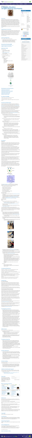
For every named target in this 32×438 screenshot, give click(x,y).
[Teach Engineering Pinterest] (27, 436)
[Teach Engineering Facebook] (23, 436)
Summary (23, 44)
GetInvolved (18, 3)
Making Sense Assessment (8, 306)
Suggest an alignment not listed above (6, 46)
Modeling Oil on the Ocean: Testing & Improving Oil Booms (13, 393)
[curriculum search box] (25, 1)
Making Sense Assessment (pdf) (5, 94)
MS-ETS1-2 (28, 29)
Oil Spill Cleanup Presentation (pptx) (5, 92)
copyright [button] (11, 78)
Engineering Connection (24, 45)
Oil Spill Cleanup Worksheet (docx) (5, 89)
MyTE (29, 436)
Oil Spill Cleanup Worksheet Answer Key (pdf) (6, 91)
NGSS (2, 27)
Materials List (23, 47)
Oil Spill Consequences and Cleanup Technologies (4, 387)
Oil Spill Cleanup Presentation (14, 112)
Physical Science (28, 26)
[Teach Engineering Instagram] (25, 436)
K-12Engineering (7, 3)
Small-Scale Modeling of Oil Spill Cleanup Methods (4, 393)
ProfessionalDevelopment (21, 3)
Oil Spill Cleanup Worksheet (6, 52)
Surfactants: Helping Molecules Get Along (13, 387)
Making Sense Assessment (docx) (5, 93)
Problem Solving (28, 27)
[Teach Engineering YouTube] (22, 436)
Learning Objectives (24, 46)
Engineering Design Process (5, 184)
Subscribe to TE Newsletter (16, 379)
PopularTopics (11, 3)
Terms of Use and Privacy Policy (28, 437)
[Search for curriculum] (30, 1)
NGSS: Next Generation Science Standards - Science (7, 45)
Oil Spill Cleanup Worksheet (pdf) (5, 90)
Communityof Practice (25, 3)
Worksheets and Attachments (25, 48)
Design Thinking (15, 197)
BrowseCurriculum (3, 3)
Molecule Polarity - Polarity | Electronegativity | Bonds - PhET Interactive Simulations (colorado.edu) (11, 373)
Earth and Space (28, 25)
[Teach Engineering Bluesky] (26, 436)
